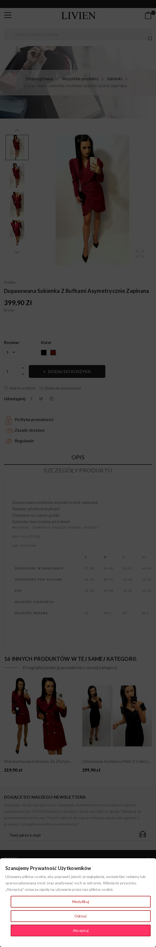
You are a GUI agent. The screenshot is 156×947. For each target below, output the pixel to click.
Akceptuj (81, 930)
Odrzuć (80, 916)
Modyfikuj (80, 901)
